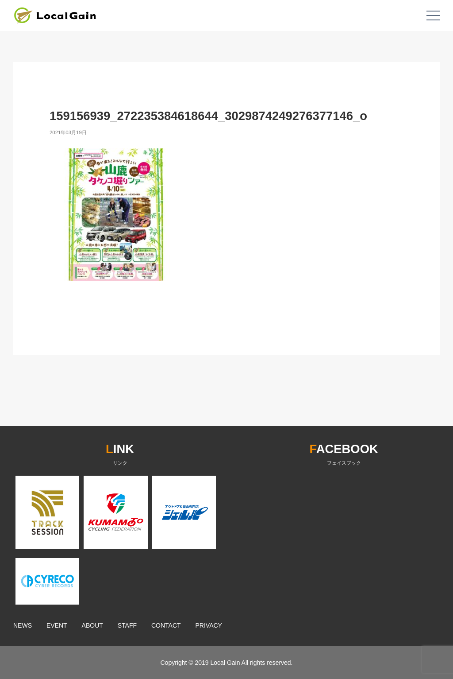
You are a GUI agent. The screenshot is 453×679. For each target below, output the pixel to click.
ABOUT (92, 625)
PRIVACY (209, 625)
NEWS (22, 625)
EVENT (56, 625)
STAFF (127, 625)
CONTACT (166, 625)
